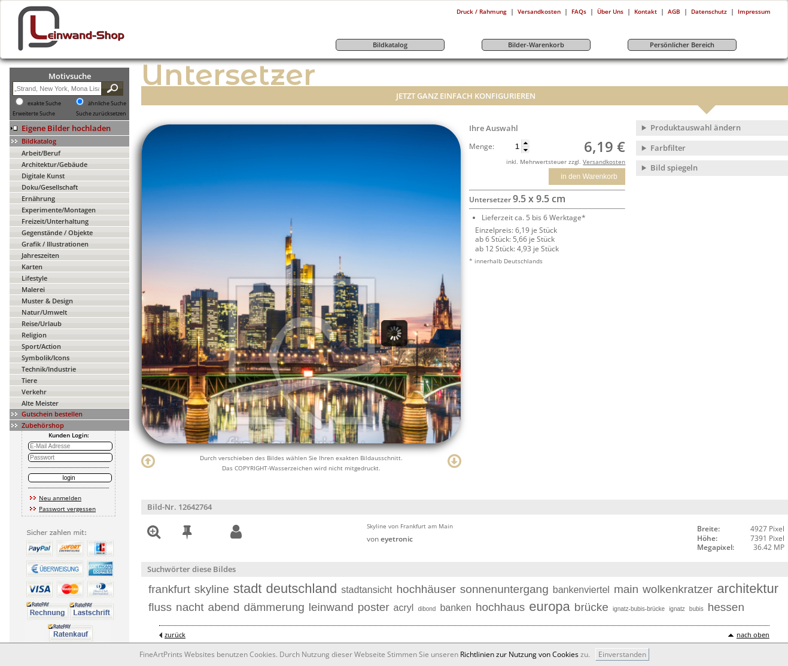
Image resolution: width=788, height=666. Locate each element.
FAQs (578, 11)
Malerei (33, 289)
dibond (427, 609)
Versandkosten (539, 11)
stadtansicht (366, 590)
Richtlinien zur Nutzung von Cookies (519, 654)
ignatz (677, 609)
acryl (404, 608)
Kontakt (645, 11)
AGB (674, 11)
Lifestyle (34, 277)
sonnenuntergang (504, 589)
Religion (34, 334)
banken (455, 608)
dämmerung (274, 607)
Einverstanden (622, 654)
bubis (696, 609)
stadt (247, 588)
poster (374, 607)
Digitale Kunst (43, 175)
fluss (160, 607)
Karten (32, 266)
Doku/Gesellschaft (50, 187)
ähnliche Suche (107, 103)
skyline (211, 589)
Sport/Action (41, 346)
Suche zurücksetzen (101, 113)
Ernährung (38, 198)
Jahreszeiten (40, 255)
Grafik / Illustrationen (55, 243)
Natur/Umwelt (44, 312)
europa (549, 606)
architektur (747, 588)
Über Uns (610, 11)
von (390, 539)
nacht (189, 607)
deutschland (301, 588)
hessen (726, 607)
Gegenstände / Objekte (57, 232)
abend (224, 607)
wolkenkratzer (678, 589)
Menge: (481, 146)
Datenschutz (709, 11)
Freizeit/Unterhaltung (55, 221)
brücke (591, 607)
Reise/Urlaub (42, 323)
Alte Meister (40, 403)
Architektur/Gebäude (54, 164)
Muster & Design (47, 300)
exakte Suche (44, 103)
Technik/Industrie (49, 368)
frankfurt (169, 589)
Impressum (754, 11)
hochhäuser (426, 589)
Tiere (29, 380)
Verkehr (34, 391)
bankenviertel (581, 590)
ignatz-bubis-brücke (639, 609)
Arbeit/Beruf (41, 152)
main (626, 589)
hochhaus (500, 607)
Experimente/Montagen (59, 209)
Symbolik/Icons (45, 357)
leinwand (331, 607)
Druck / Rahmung (482, 11)
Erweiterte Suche (34, 113)
